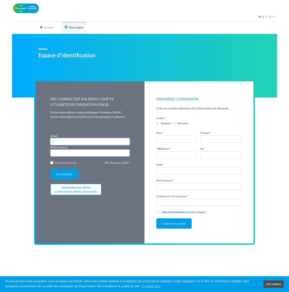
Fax (202, 148)
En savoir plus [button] (151, 286)
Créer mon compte (174, 223)
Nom (159, 132)
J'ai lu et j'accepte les (173, 212)
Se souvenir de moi (65, 162)
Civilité (160, 118)
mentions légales (196, 212)
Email (53, 136)
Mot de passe (58, 147)
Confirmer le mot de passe (171, 196)
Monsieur (182, 123)
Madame (166, 123)
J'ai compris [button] (273, 284)
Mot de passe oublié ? (117, 162)
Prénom (204, 132)
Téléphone (162, 148)
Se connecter (64, 174)
